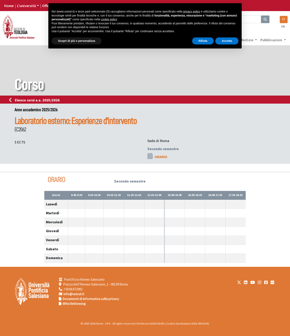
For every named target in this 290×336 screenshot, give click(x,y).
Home (9, 5)
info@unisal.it (73, 294)
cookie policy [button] (109, 19)
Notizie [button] (247, 40)
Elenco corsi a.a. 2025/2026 (35, 100)
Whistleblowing (74, 303)
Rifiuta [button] (203, 40)
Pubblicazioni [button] (271, 40)
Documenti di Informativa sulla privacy (91, 299)
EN (283, 27)
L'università (26, 5)
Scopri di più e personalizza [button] (76, 40)
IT (283, 19)
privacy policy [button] (191, 11)
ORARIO (160, 157)
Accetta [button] (227, 40)
